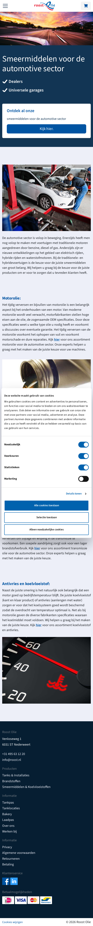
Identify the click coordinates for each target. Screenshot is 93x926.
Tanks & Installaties (15, 775)
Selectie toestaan (46, 517)
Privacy (7, 847)
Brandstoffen (11, 781)
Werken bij (9, 831)
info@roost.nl (11, 760)
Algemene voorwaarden (18, 853)
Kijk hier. (46, 128)
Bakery (7, 814)
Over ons (8, 825)
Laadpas (8, 820)
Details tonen (74, 494)
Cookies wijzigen (12, 922)
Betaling (8, 864)
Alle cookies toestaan (46, 505)
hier (57, 339)
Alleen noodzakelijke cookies (46, 529)
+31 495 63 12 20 (13, 754)
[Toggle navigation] (5, 6)
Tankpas (8, 802)
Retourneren (11, 858)
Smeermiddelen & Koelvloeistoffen (26, 787)
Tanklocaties (11, 808)
